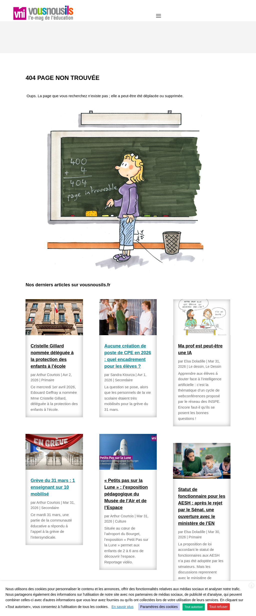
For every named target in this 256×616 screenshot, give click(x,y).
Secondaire (50, 476)
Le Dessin (213, 335)
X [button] (251, 585)
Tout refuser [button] (218, 607)
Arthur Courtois (48, 343)
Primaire (47, 348)
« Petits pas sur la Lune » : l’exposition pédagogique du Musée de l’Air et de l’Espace (126, 462)
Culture (120, 489)
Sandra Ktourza (122, 343)
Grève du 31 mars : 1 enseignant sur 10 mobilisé (52, 455)
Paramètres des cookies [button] (159, 607)
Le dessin (196, 335)
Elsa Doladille (194, 329)
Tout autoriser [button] (193, 607)
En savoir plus (123, 607)
